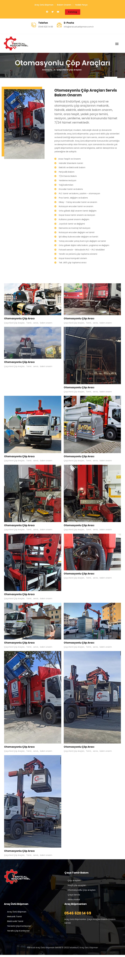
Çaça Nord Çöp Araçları (14, 325)
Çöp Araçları (74, 882)
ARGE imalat (74, 901)
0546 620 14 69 (45, 26)
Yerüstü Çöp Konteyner (19, 928)
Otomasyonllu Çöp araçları (82, 892)
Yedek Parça (81, 4)
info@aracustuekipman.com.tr (79, 26)
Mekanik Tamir (14, 918)
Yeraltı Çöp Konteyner (18, 932)
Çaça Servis (74, 896)
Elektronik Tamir (15, 923)
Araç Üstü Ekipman (43, 4)
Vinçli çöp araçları (77, 887)
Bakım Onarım (64, 4)
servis (35, 325)
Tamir (28, 325)
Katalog (72, 12)
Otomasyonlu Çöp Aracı (19, 320)
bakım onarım (46, 325)
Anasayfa (47, 70)
